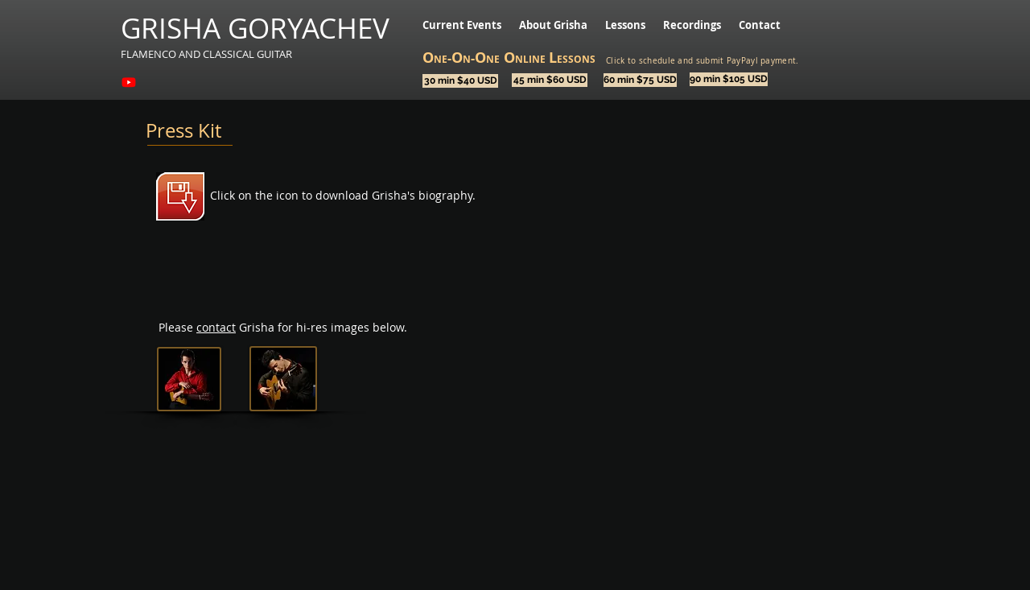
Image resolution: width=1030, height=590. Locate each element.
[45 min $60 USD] (549, 80)
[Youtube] (129, 82)
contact (216, 327)
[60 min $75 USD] (640, 80)
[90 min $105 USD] (729, 79)
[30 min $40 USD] (460, 81)
